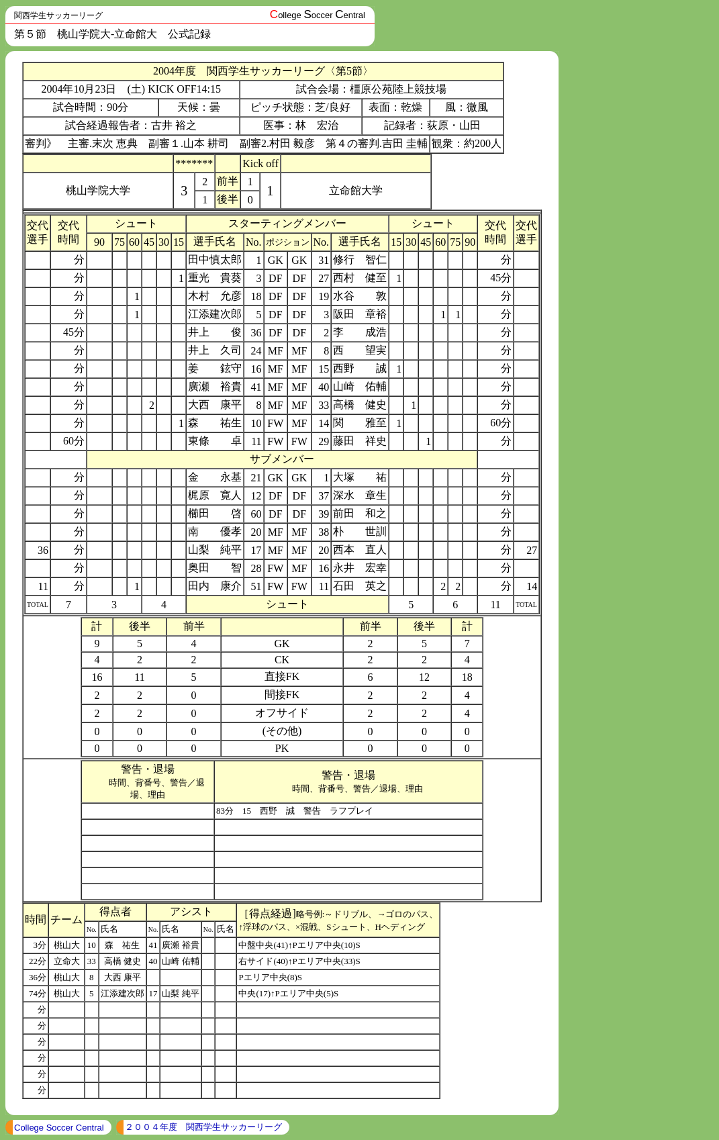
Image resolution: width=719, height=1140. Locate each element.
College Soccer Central (59, 1128)
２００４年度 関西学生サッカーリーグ (203, 1127)
